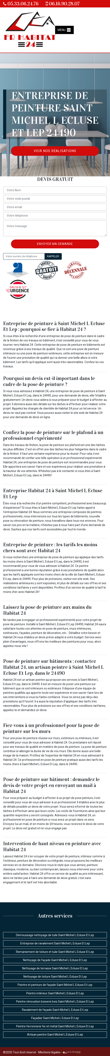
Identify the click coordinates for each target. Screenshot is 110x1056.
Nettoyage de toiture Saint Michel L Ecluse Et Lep (55, 976)
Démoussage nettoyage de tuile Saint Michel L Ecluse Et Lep (55, 935)
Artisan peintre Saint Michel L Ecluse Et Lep (55, 1034)
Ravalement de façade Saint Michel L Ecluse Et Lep (55, 1009)
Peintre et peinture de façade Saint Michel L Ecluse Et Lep (55, 984)
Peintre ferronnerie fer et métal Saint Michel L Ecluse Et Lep (55, 1026)
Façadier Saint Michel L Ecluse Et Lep (55, 1018)
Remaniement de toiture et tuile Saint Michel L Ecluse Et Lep (55, 951)
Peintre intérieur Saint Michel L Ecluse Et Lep (55, 993)
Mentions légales (49, 1052)
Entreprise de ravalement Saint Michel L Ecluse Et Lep (55, 943)
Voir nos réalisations (55, 151)
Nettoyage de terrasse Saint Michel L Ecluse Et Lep (55, 968)
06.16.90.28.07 (63, 4)
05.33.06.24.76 (21, 4)
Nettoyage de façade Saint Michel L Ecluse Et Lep (55, 960)
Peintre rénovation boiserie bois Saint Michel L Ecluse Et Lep (55, 1001)
